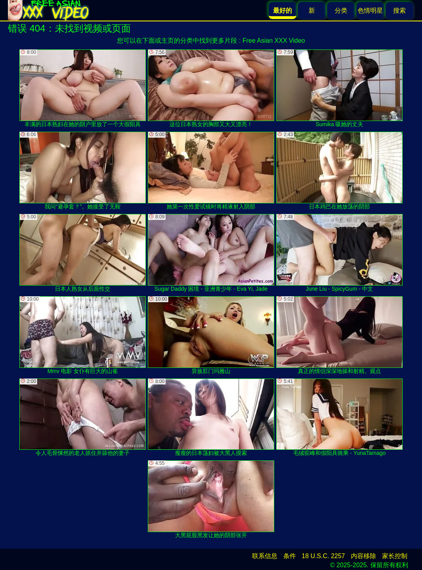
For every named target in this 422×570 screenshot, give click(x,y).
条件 (289, 556)
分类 (341, 10)
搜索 (399, 10)
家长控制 (394, 556)
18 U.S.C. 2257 (323, 556)
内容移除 (363, 556)
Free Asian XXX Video (274, 40)
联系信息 (264, 556)
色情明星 (370, 10)
